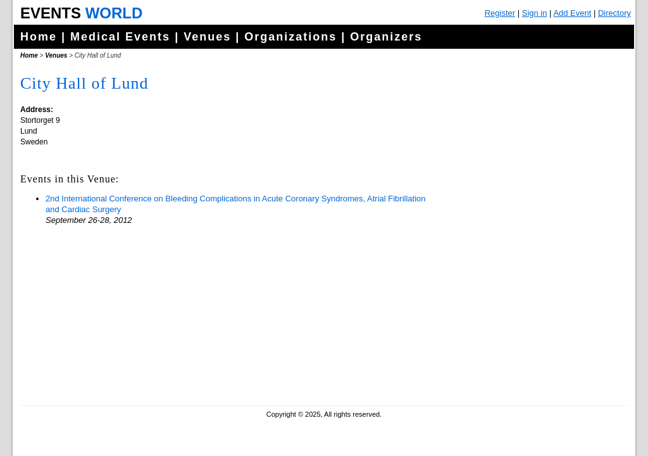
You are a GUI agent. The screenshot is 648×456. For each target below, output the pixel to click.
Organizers (386, 36)
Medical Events (120, 36)
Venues (207, 36)
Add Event (572, 13)
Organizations (290, 36)
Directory (614, 13)
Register (500, 13)
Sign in (534, 13)
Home (38, 36)
